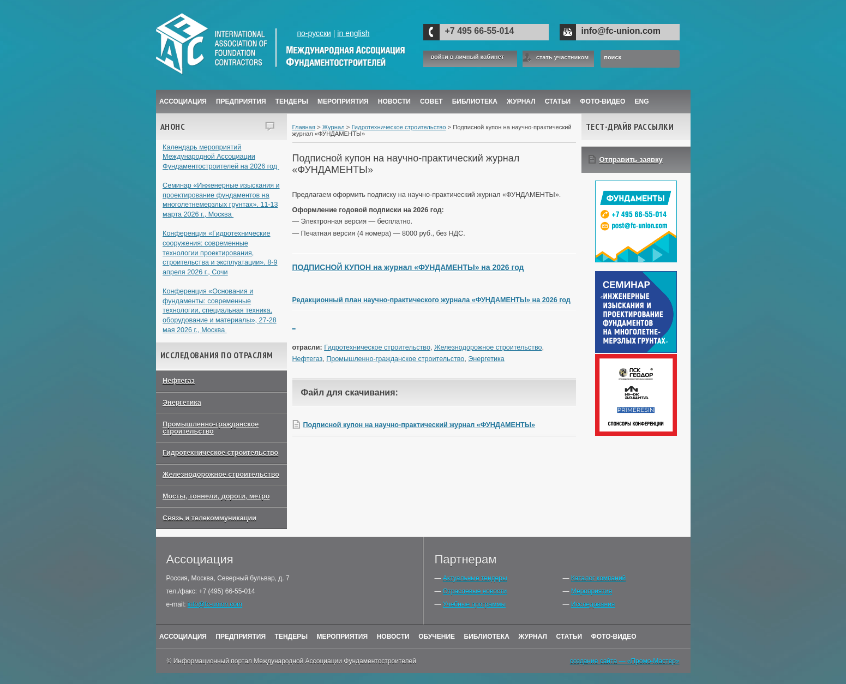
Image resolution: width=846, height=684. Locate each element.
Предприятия (241, 101)
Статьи (558, 101)
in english (353, 33)
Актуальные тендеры (475, 578)
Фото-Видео (602, 101)
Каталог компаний (598, 578)
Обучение (436, 636)
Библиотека (474, 101)
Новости (394, 101)
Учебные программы (474, 604)
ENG (642, 101)
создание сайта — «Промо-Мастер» (625, 661)
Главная (304, 127)
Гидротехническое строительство (220, 453)
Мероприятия (343, 101)
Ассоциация (183, 101)
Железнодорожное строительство (221, 474)
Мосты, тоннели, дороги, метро (216, 496)
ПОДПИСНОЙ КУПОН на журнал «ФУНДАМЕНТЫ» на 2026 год (408, 267)
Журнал (333, 127)
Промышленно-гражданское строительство (211, 428)
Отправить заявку (631, 159)
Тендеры (291, 101)
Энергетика (182, 402)
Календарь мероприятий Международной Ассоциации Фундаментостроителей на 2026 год (221, 156)
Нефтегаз (179, 381)
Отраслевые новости (475, 591)
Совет (431, 101)
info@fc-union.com (621, 30)
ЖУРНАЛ (521, 101)
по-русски (314, 33)
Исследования (593, 604)
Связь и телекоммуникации (209, 518)
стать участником (562, 57)
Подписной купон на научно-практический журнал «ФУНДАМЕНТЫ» (419, 425)
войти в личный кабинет (467, 57)
